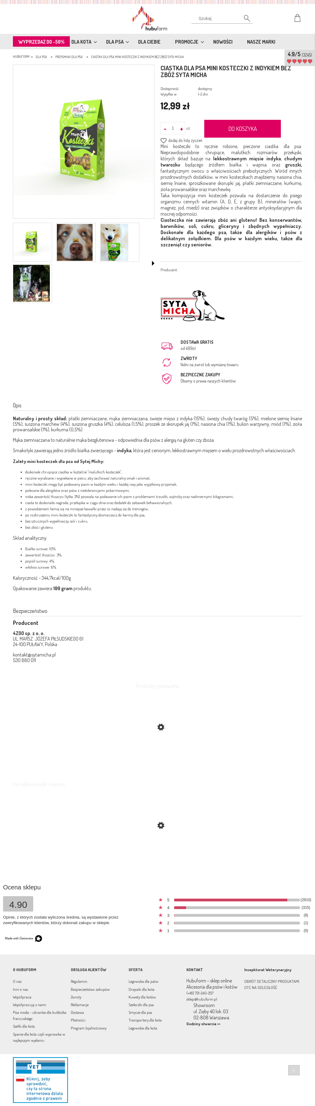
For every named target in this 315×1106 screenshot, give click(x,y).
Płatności (78, 1020)
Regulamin (79, 981)
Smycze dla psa (140, 1012)
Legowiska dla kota (143, 1028)
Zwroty (76, 996)
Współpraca (22, 996)
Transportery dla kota (145, 1020)
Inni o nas (20, 989)
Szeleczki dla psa (141, 1004)
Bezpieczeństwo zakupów (90, 989)
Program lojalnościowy (88, 1028)
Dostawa (77, 1012)
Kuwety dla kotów (142, 996)
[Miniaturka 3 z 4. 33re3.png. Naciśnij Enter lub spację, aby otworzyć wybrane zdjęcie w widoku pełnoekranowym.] (114, 242)
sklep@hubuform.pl (201, 999)
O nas (17, 981)
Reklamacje (80, 1004)
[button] (153, 263)
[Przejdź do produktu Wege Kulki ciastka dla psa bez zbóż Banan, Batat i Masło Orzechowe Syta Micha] (157, 854)
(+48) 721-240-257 (199, 992)
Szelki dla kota (24, 1026)
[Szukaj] (222, 20)
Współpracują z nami (29, 1004)
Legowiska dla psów (143, 981)
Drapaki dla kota (141, 989)
